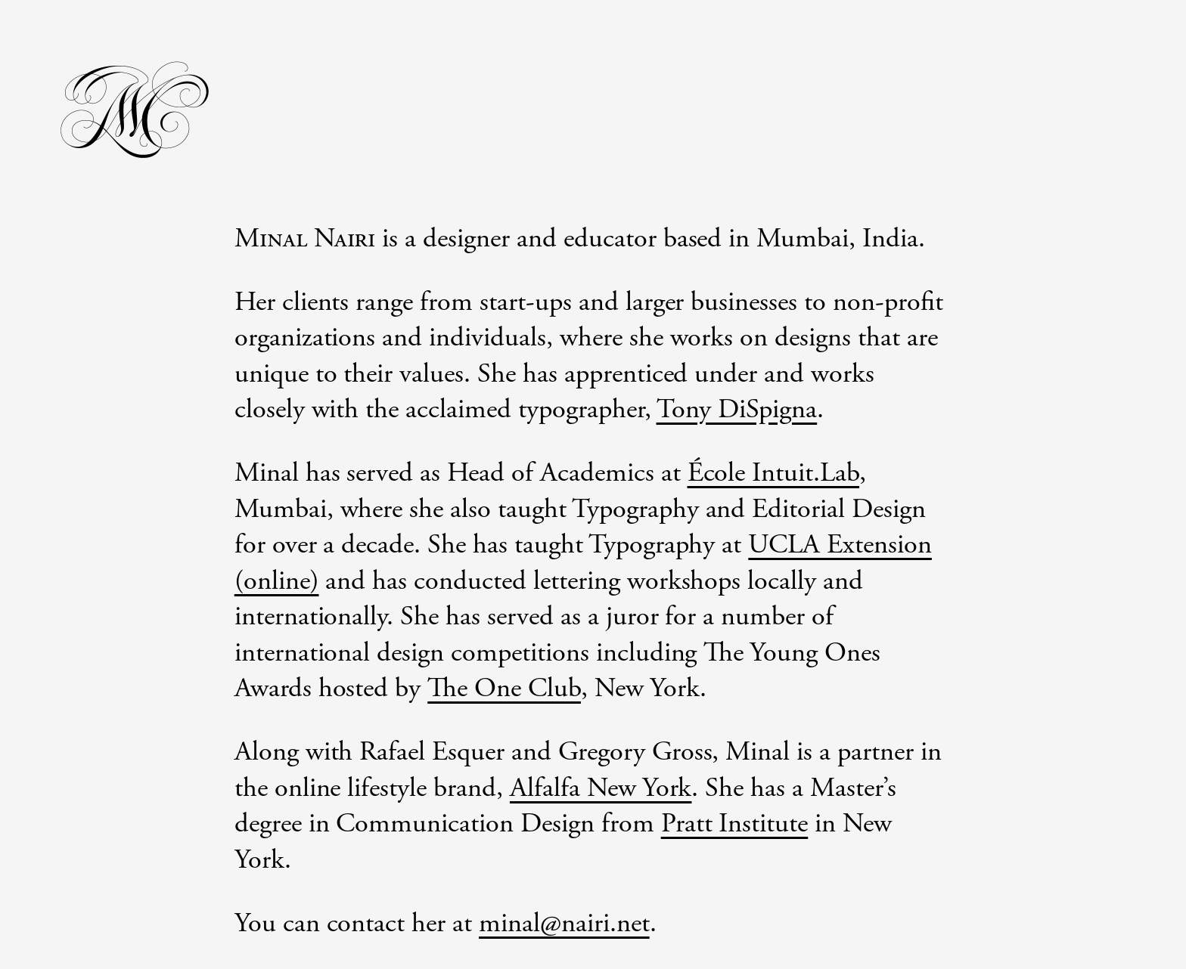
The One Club (504, 688)
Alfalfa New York (601, 788)
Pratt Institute (735, 823)
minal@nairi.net (564, 923)
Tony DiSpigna (737, 409)
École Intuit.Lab (774, 473)
